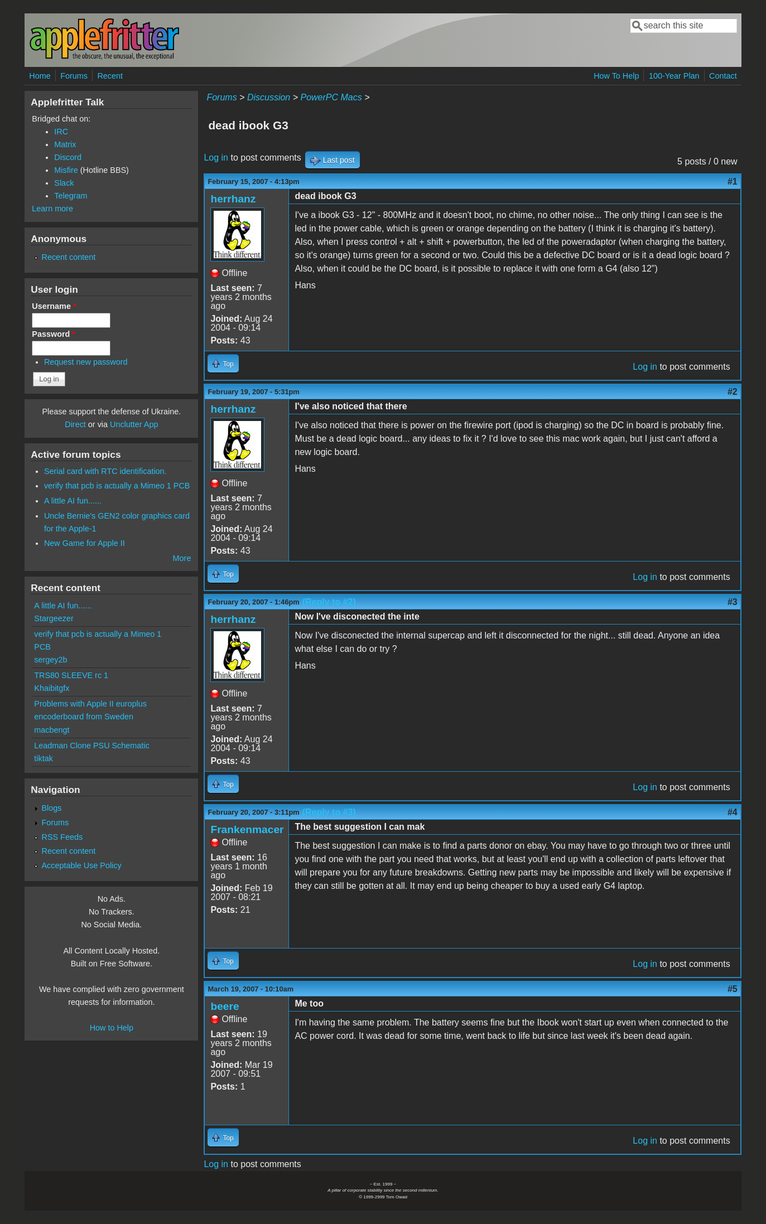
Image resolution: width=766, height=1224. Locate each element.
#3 (733, 602)
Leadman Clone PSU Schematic (91, 745)
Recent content (69, 257)
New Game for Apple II (84, 543)
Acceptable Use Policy (82, 865)
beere (224, 1006)
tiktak (43, 758)
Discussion (268, 97)
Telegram (70, 195)
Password (53, 334)
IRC (61, 131)
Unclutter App (134, 424)
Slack (64, 182)
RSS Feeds (62, 837)
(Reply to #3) (329, 812)
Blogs (52, 808)
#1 (733, 181)
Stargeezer (53, 618)
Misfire (66, 170)
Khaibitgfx (51, 688)
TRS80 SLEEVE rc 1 (71, 675)
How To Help (616, 75)
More (182, 558)
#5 (733, 989)
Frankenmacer (246, 829)
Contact (723, 75)
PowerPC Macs (331, 97)
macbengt (51, 729)
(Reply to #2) (329, 602)
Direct (75, 424)
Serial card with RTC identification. (105, 471)
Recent (110, 75)
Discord (67, 157)
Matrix (65, 144)
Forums (74, 75)
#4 (733, 812)
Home (39, 75)
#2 (733, 391)
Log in (216, 157)
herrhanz (233, 199)
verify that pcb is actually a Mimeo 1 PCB (117, 485)
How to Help (111, 1027)
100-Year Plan (674, 75)
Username (54, 306)
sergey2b (50, 659)
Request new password (86, 361)
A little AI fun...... (73, 500)
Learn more (52, 208)
